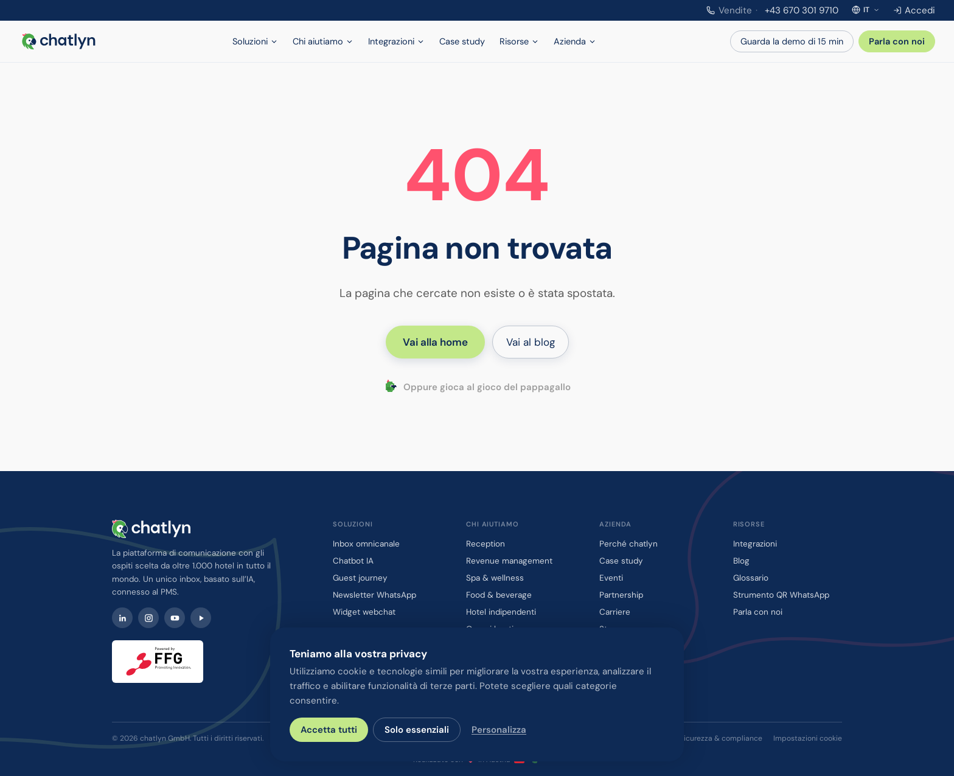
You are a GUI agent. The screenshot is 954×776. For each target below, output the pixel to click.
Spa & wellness (495, 578)
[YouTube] (174, 617)
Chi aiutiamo (323, 41)
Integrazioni (396, 41)
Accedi (914, 10)
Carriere (614, 612)
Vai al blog (530, 342)
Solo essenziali (417, 730)
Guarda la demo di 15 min (791, 41)
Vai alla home (435, 342)
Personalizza (499, 730)
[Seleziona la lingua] (865, 10)
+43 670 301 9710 (772, 10)
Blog (741, 561)
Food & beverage (499, 595)
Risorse (519, 41)
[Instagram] (148, 617)
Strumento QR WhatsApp (781, 595)
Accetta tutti (329, 730)
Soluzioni (255, 41)
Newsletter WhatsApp (374, 595)
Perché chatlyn (628, 544)
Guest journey (360, 578)
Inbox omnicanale (366, 544)
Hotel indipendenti (501, 612)
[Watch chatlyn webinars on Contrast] (200, 617)
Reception (485, 544)
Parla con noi (897, 41)
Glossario (750, 578)
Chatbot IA (353, 561)
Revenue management (509, 561)
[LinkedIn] (122, 617)
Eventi (611, 578)
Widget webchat (364, 612)
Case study (462, 41)
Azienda (575, 41)
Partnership (621, 595)
